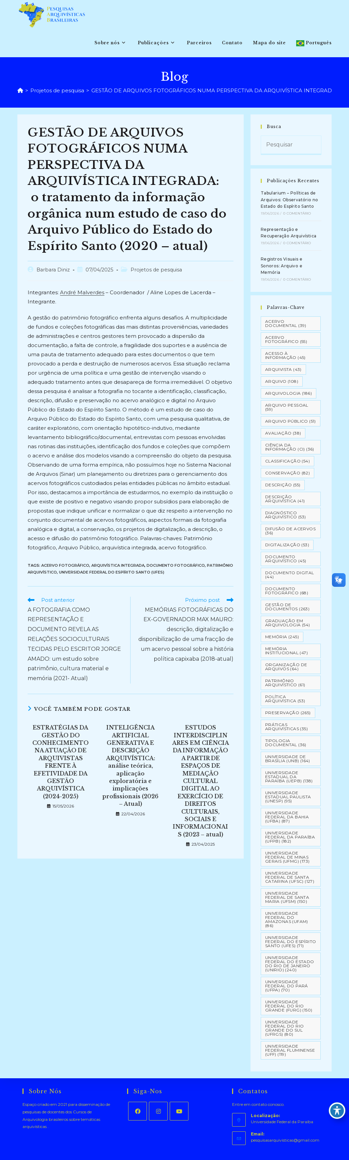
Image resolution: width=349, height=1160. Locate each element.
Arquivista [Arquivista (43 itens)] (283, 369)
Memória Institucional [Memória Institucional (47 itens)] (286, 650)
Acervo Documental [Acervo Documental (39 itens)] (285, 323)
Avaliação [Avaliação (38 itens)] (283, 433)
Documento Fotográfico (176, 565)
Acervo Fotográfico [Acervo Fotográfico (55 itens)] (286, 339)
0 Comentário (297, 213)
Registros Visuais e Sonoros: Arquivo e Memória (282, 265)
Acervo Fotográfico (65, 565)
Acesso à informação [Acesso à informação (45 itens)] (285, 355)
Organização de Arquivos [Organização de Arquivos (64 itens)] (286, 666)
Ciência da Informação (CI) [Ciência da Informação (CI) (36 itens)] (289, 447)
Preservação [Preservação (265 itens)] (288, 712)
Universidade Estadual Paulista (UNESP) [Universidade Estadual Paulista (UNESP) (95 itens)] (288, 796)
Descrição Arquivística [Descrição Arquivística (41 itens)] (285, 498)
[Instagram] (158, 1111)
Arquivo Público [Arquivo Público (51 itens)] (290, 421)
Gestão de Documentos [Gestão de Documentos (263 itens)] (287, 606)
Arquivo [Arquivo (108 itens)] (281, 381)
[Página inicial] (20, 90)
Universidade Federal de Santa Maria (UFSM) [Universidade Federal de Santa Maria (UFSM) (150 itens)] (287, 897)
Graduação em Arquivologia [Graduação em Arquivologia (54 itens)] (287, 622)
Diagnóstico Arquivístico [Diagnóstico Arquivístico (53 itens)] (285, 514)
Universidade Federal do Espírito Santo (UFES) (111, 572)
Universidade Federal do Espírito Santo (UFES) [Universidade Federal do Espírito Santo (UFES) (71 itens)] (290, 941)
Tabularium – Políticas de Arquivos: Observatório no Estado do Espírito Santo (289, 199)
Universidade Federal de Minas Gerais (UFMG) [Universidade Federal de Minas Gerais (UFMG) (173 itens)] (287, 857)
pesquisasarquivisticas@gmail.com (285, 1140)
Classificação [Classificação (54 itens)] (287, 461)
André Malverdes (82, 292)
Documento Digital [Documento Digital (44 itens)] (289, 574)
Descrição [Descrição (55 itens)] (283, 484)
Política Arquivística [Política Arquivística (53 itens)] (285, 698)
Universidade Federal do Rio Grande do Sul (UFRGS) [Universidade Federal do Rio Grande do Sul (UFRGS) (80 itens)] (284, 1028)
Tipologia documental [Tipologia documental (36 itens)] (285, 742)
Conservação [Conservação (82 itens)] (287, 472)
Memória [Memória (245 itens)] (282, 636)
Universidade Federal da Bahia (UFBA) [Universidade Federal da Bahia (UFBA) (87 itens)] (287, 817)
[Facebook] (137, 1111)
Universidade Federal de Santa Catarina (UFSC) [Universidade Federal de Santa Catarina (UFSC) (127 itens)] (289, 877)
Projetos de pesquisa (156, 270)
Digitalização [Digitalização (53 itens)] (287, 544)
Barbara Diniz (53, 270)
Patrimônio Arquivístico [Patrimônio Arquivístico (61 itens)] (285, 682)
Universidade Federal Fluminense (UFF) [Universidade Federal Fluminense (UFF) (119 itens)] (290, 1050)
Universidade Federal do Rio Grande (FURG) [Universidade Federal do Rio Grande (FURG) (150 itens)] (289, 1006)
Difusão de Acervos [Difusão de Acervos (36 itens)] (290, 530)
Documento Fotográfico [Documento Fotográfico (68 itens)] (286, 590)
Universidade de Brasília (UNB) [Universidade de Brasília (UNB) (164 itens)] (287, 758)
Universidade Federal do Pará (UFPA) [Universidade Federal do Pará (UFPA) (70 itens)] (286, 985)
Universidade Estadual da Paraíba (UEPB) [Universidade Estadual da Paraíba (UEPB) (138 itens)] (289, 776)
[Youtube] (179, 1111)
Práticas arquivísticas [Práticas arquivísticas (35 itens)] (286, 726)
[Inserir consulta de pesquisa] (291, 145)
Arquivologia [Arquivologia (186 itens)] (288, 393)
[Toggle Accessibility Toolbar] (337, 1110)
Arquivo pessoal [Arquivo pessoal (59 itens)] (286, 407)
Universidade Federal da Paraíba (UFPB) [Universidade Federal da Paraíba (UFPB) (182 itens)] (290, 837)
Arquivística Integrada (118, 565)
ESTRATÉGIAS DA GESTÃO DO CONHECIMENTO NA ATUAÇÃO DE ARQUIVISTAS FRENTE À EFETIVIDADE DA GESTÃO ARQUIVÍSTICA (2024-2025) (60, 762)
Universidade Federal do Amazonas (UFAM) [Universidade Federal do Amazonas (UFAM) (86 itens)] (286, 919)
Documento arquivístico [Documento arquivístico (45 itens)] (285, 558)
